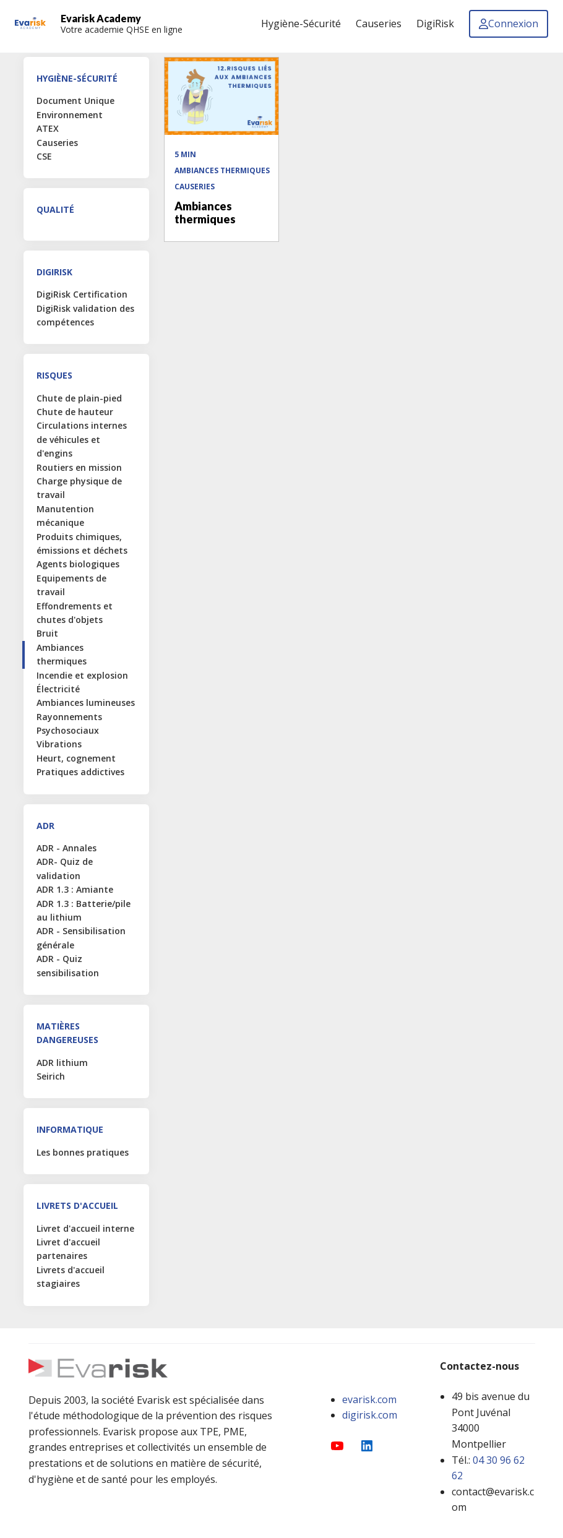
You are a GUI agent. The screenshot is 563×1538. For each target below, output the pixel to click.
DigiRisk (54, 272)
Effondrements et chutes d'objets (75, 612)
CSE (44, 156)
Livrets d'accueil (77, 1205)
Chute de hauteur (75, 412)
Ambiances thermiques (62, 654)
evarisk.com (369, 1399)
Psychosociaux (68, 730)
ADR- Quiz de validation (65, 868)
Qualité (55, 209)
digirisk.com (369, 1415)
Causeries (57, 142)
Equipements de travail (71, 585)
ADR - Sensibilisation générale (81, 937)
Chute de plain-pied (79, 398)
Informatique (70, 1129)
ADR (45, 825)
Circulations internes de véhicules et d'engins (82, 439)
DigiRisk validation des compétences (85, 315)
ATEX (48, 128)
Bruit (47, 633)
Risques (54, 375)
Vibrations (59, 744)
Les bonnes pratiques (83, 1152)
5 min (185, 155)
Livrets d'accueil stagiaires (71, 1276)
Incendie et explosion (82, 675)
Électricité (58, 689)
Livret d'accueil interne (85, 1228)
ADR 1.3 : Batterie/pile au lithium (84, 910)
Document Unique (75, 100)
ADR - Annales (67, 848)
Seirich (51, 1076)
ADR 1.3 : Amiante (75, 889)
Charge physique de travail (79, 487)
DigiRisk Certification (82, 294)
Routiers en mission (79, 467)
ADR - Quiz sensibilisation (68, 965)
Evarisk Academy (101, 18)
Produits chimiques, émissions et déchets (82, 543)
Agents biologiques (78, 564)
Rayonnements (69, 717)
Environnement (70, 115)
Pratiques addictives (80, 772)
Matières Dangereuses (67, 1033)
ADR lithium (62, 1062)
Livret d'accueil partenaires (68, 1248)
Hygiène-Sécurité (77, 78)
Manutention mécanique (65, 515)
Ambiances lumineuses (86, 702)
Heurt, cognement (76, 758)
